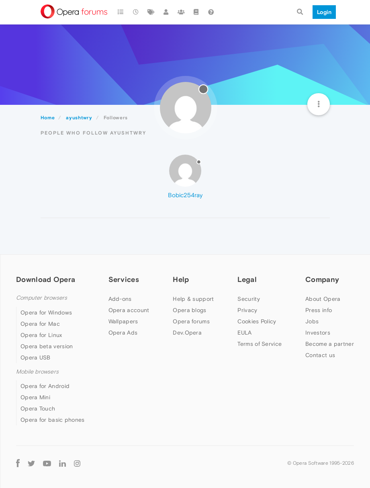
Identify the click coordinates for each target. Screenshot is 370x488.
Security (248, 299)
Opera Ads (123, 332)
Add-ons (120, 299)
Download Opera (45, 279)
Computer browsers (41, 297)
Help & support (193, 299)
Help (181, 279)
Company (322, 279)
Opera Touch (37, 408)
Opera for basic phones (52, 420)
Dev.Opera (187, 332)
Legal (247, 279)
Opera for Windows (46, 312)
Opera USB (35, 357)
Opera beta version (46, 346)
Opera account (128, 310)
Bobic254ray (185, 195)
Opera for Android (45, 386)
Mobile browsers (37, 371)
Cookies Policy (256, 321)
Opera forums (191, 321)
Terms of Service (259, 344)
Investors (317, 332)
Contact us (320, 355)
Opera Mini (35, 397)
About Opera (322, 299)
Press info (318, 310)
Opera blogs (189, 310)
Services (123, 279)
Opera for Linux (41, 335)
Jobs (312, 321)
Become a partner (329, 344)
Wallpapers (123, 321)
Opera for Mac (40, 324)
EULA (244, 332)
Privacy (247, 310)
